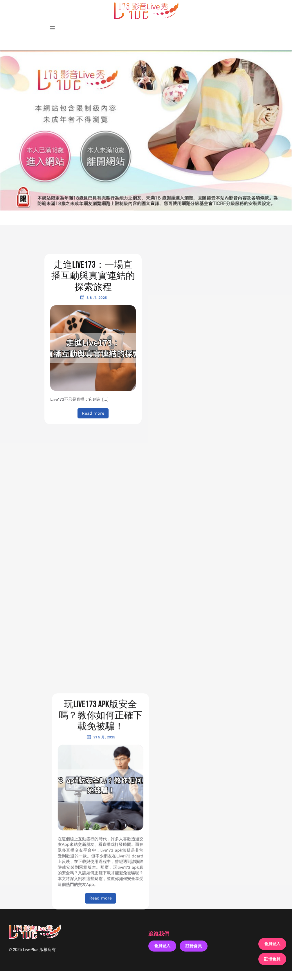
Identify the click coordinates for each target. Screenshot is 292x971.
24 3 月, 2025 (93, 719)
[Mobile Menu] (52, 28)
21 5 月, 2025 (199, 297)
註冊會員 (193, 945)
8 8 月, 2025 (93, 297)
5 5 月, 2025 (93, 496)
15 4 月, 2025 (199, 542)
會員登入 (162, 945)
